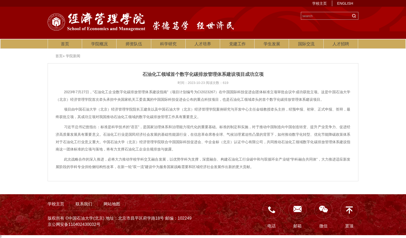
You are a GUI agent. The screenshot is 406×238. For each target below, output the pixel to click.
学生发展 (272, 44)
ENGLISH (345, 3)
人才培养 (202, 44)
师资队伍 (134, 44)
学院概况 (99, 44)
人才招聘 (340, 44)
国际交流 (306, 44)
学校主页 (319, 3)
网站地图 (112, 203)
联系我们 (84, 203)
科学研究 (168, 44)
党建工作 (237, 44)
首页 (65, 44)
